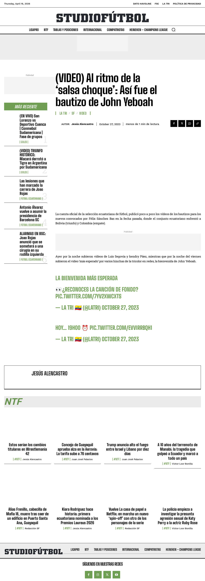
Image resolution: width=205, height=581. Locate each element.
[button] (173, 29)
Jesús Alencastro (82, 124)
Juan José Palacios (82, 459)
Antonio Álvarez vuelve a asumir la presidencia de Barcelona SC (33, 213)
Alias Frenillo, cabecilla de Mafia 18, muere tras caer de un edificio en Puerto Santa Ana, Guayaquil (27, 516)
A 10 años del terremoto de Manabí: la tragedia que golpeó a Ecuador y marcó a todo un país (177, 451)
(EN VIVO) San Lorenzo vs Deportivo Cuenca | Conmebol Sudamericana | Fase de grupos (33, 126)
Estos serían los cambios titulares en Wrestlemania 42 (27, 449)
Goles (24, 142)
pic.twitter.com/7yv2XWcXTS (88, 296)
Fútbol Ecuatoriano (31, 198)
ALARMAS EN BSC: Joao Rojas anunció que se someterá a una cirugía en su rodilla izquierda (33, 244)
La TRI (63, 113)
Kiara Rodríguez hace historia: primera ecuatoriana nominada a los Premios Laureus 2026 (77, 516)
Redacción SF (32, 528)
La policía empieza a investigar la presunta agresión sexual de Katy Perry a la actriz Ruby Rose (177, 516)
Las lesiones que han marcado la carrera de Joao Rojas (32, 187)
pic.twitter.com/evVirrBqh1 (121, 328)
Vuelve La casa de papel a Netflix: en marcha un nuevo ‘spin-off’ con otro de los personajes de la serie (127, 516)
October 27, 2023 (120, 307)
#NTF (17, 459)
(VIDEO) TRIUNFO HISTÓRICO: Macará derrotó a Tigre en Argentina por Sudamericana (33, 159)
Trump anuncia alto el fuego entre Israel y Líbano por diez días (127, 449)
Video (83, 113)
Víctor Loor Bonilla (182, 463)
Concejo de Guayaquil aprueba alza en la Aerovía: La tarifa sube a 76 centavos (77, 449)
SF (73, 113)
